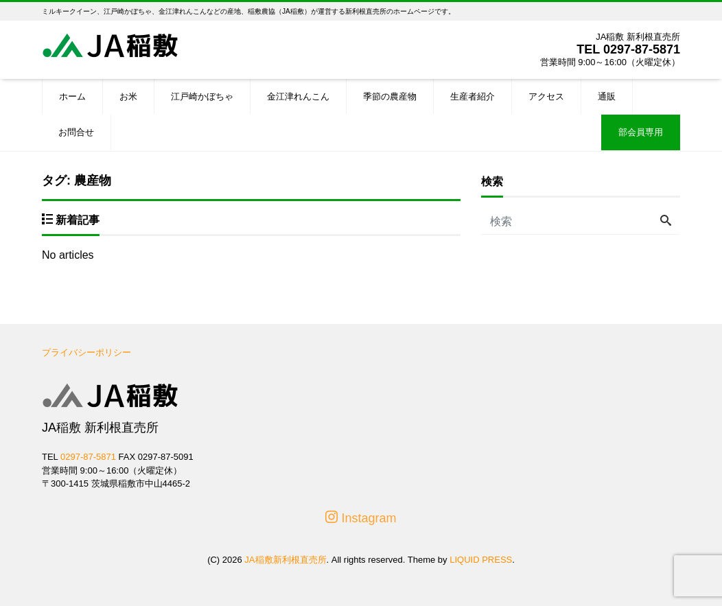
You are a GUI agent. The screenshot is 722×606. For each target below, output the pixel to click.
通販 (607, 96)
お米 (128, 96)
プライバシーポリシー (86, 352)
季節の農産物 (390, 96)
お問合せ (76, 132)
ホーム (72, 96)
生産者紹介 (472, 96)
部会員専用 (640, 132)
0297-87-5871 (641, 49)
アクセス (546, 96)
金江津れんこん (298, 96)
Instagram (360, 518)
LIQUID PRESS (481, 560)
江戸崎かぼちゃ (202, 96)
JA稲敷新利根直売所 (285, 560)
